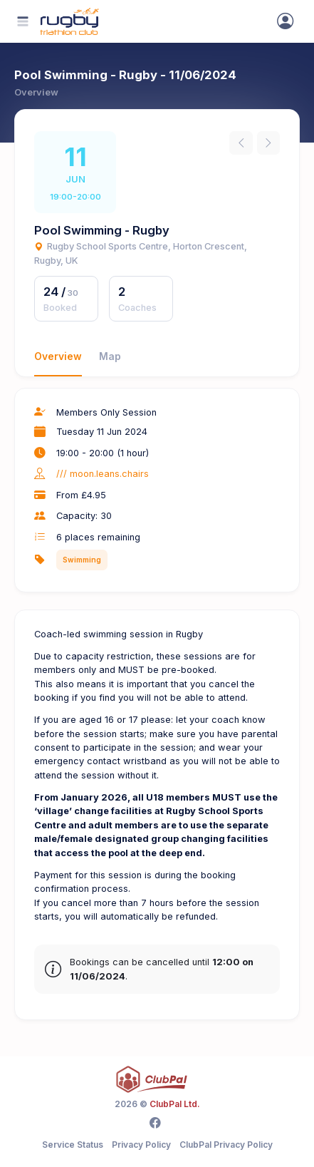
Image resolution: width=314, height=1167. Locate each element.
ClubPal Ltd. (175, 1104)
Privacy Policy (141, 1144)
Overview (58, 356)
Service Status (72, 1144)
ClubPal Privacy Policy (226, 1144)
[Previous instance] (240, 142)
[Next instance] (268, 142)
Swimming (82, 559)
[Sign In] (285, 21)
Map (110, 356)
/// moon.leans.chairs (102, 473)
